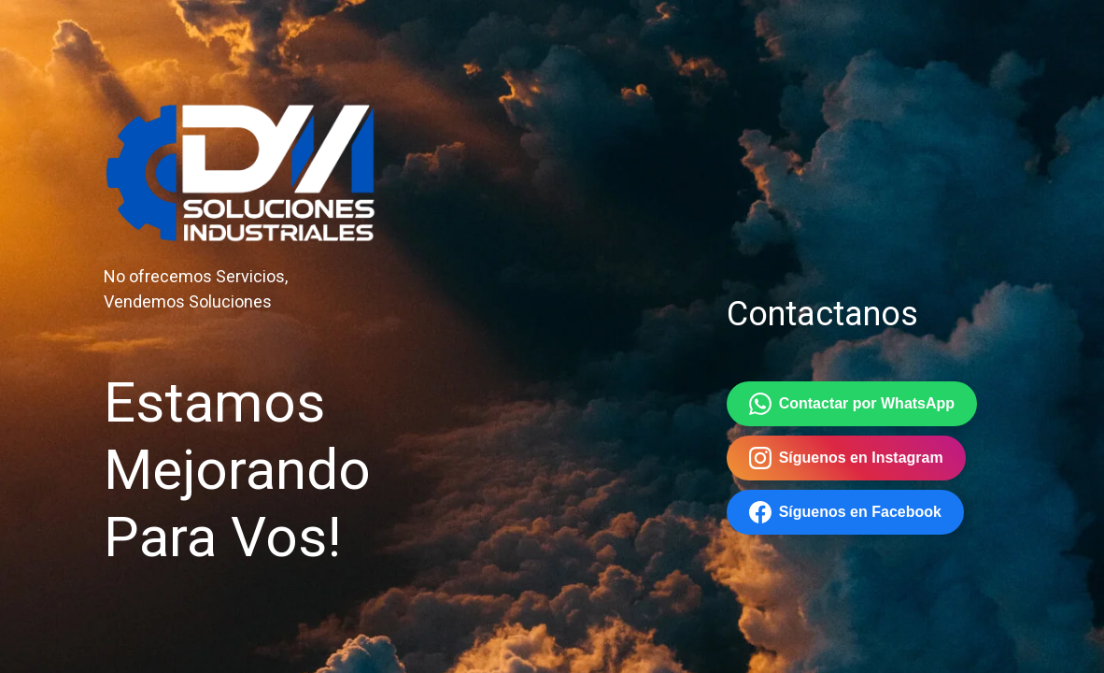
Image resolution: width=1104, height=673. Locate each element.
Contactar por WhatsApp (852, 404)
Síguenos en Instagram (846, 458)
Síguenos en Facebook (845, 512)
